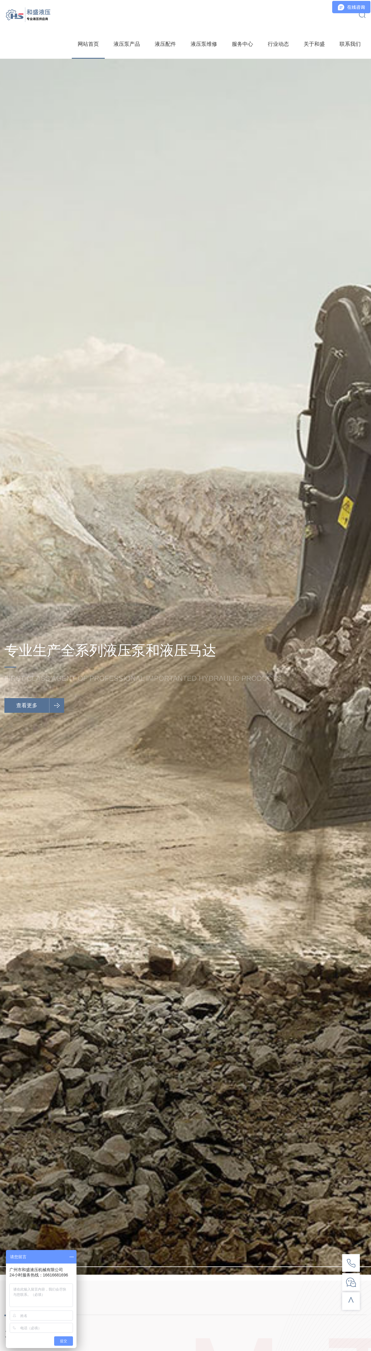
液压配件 (165, 44)
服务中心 (242, 44)
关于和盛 (314, 44)
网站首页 (88, 44)
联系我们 (350, 44)
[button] (185, 1266)
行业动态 (278, 44)
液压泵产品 (127, 44)
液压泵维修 (204, 44)
